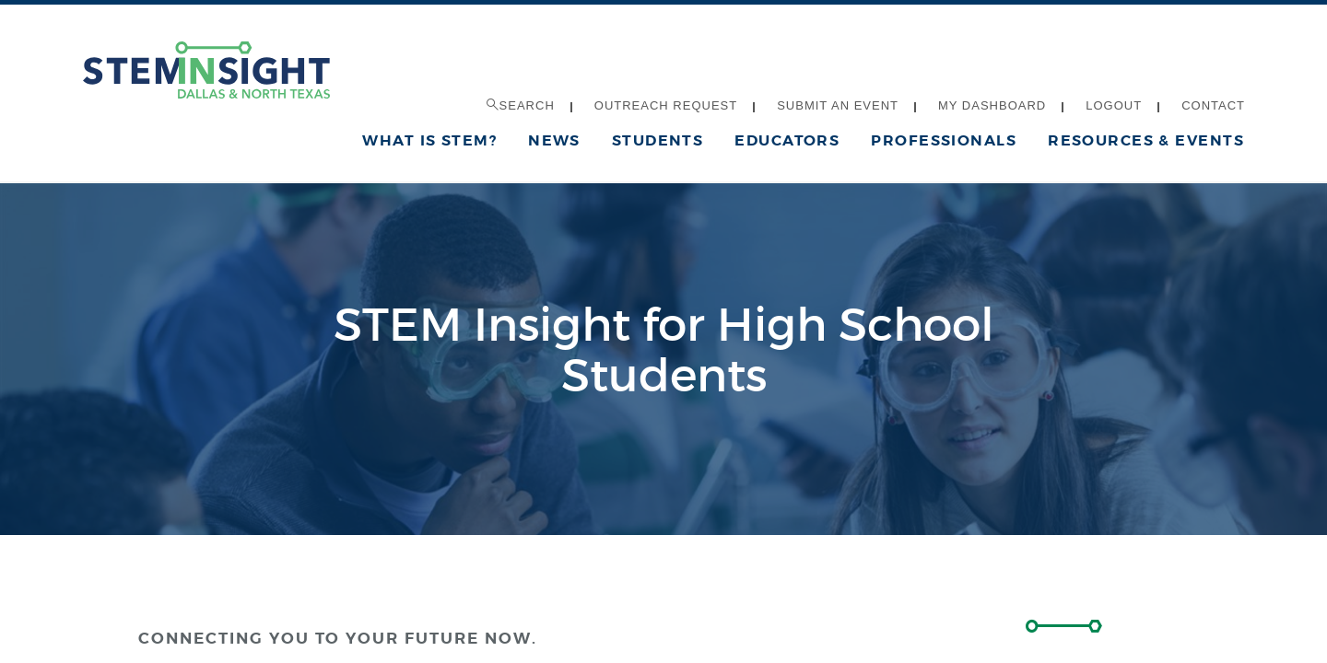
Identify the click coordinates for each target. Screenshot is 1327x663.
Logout (1114, 105)
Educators (787, 140)
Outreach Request (665, 105)
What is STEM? (429, 140)
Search (521, 105)
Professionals (943, 140)
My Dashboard (992, 105)
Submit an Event (837, 105)
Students (658, 140)
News (554, 140)
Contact (1213, 105)
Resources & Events (1146, 140)
